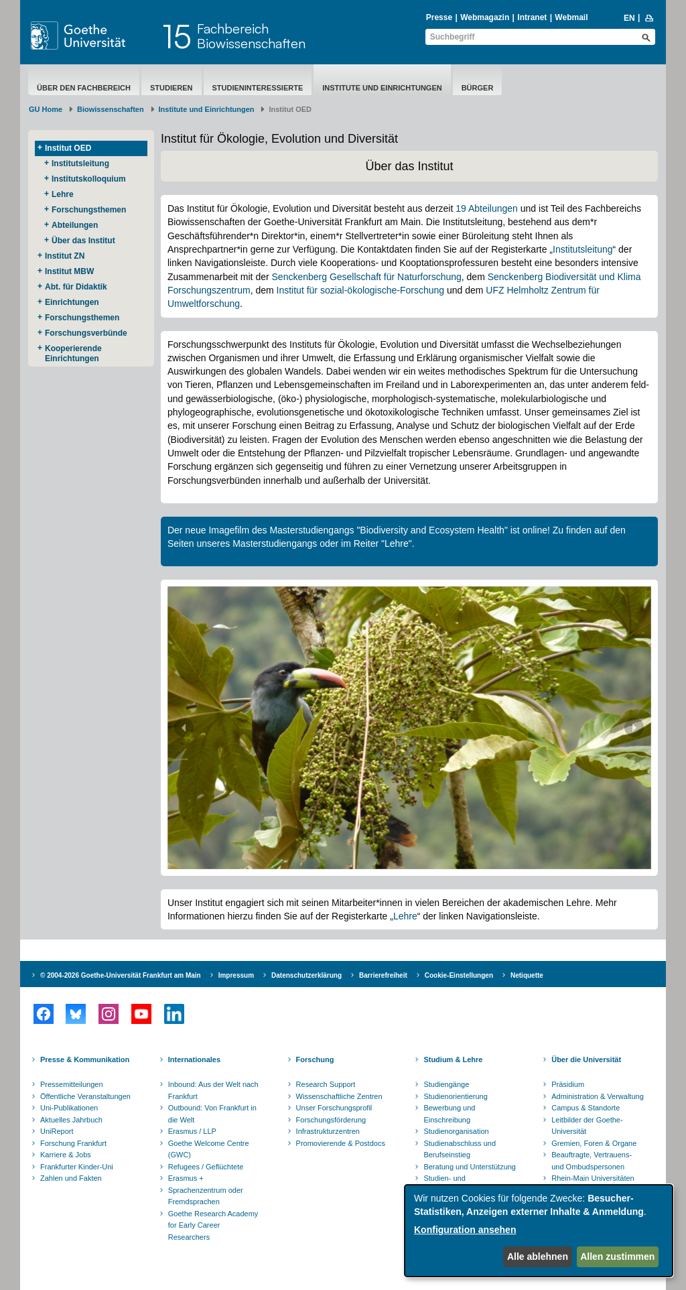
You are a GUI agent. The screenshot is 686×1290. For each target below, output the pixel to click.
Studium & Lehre (452, 1059)
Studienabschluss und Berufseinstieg (459, 1149)
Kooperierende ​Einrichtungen (74, 353)
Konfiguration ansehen (465, 1229)
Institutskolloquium (89, 179)
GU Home (45, 109)
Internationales (194, 1059)
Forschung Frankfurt (73, 1143)
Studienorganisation (455, 1131)
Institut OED (68, 148)
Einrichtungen (72, 302)
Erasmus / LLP (192, 1131)
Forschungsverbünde (86, 333)
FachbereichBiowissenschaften (251, 36)
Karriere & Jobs (65, 1155)
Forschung (315, 1059)
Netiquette (526, 975)
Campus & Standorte (585, 1108)
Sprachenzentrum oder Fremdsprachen (205, 1196)
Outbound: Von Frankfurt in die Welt (212, 1114)
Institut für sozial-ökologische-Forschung (361, 290)
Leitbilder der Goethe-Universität (586, 1126)
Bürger (478, 88)
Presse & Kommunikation (84, 1059)
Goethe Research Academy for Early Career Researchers (213, 1225)
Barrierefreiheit (383, 975)
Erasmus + (186, 1178)
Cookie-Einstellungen (459, 975)
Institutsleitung (80, 163)
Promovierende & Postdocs (340, 1143)
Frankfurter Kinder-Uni (76, 1167)
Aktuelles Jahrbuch (71, 1120)
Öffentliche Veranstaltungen (85, 1096)
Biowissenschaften (110, 109)
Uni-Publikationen (69, 1108)
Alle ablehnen (537, 1256)
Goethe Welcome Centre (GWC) (208, 1149)
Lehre (63, 194)
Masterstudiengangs (276, 543)
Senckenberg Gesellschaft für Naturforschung (367, 276)
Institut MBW (69, 271)
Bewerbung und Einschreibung (449, 1114)
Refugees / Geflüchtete (206, 1167)
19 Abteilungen (487, 208)
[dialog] (539, 1231)
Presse (439, 17)
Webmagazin (484, 17)
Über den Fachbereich (84, 88)
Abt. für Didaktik (76, 287)
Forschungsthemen (89, 209)
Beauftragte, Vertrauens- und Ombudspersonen (591, 1161)
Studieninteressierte (257, 88)
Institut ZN (64, 256)
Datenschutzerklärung (306, 975)
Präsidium (567, 1084)
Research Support (326, 1084)
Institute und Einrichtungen (381, 88)
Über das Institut (83, 240)
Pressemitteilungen (71, 1084)
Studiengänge (446, 1084)
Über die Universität (586, 1059)
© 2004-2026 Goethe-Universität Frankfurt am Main (120, 975)
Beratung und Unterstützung (469, 1167)
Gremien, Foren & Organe (593, 1143)
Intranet (532, 17)
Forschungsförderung (331, 1120)
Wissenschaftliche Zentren (339, 1096)
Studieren (171, 88)
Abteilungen (75, 225)
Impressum (236, 975)
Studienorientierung (455, 1096)
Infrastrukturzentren (328, 1131)
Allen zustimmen (617, 1256)
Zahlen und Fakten (71, 1178)
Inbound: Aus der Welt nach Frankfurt (213, 1090)
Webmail (571, 17)
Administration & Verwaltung (597, 1096)
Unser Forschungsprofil (334, 1108)
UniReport (57, 1131)
